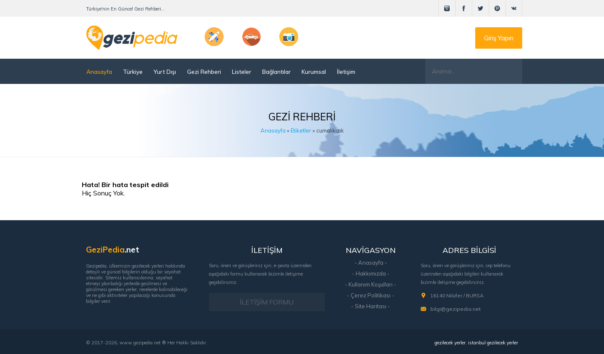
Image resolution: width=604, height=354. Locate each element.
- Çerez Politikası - (370, 295)
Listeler (241, 71)
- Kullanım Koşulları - (370, 284)
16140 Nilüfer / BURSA (457, 295)
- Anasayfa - (370, 262)
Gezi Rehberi (204, 71)
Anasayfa (99, 71)
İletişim (346, 71)
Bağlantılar (276, 71)
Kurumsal (314, 71)
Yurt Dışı (165, 71)
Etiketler (301, 130)
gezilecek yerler (450, 343)
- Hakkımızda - (371, 273)
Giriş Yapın (498, 38)
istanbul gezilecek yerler (493, 343)
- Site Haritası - (370, 306)
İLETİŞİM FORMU (267, 302)
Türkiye (133, 71)
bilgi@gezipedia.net (455, 309)
